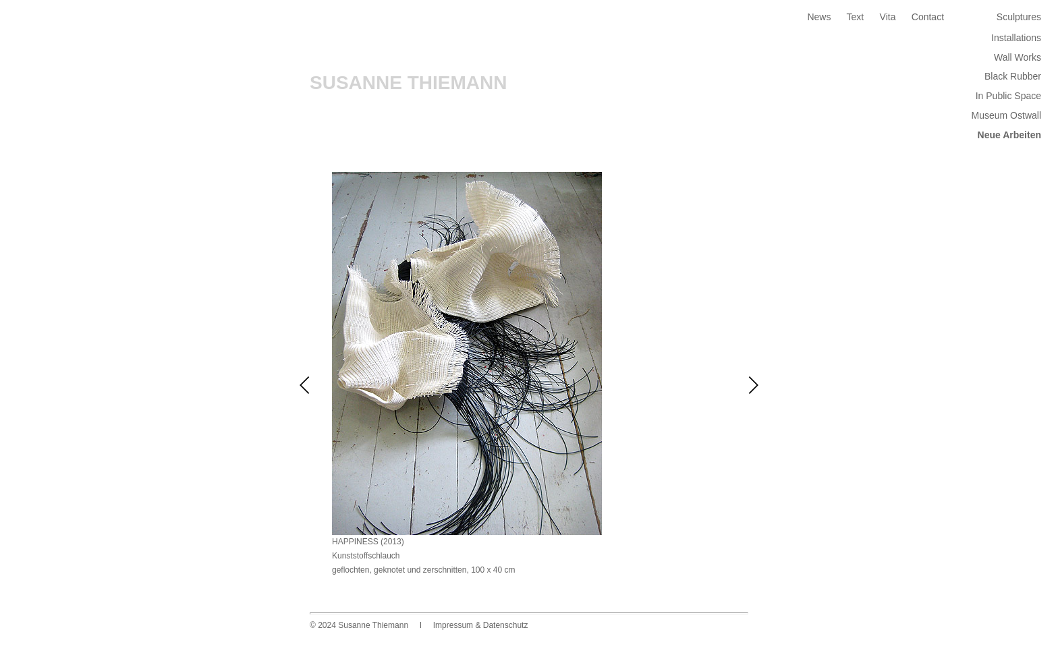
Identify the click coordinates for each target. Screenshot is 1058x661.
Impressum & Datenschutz (480, 625)
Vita (888, 16)
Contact (928, 16)
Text (855, 16)
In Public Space (1008, 95)
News (819, 16)
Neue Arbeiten (1009, 135)
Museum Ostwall (1006, 115)
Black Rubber (1012, 76)
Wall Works (1017, 57)
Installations (1016, 37)
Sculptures (1019, 16)
